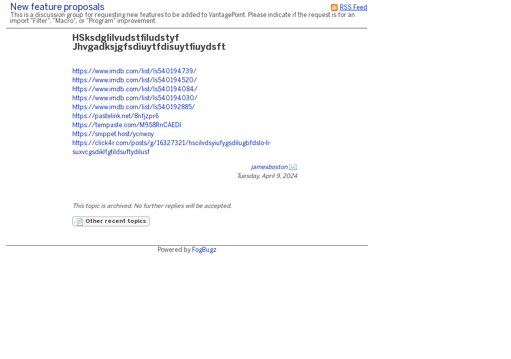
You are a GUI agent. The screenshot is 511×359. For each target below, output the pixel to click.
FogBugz (204, 250)
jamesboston (269, 167)
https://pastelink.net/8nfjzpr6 (115, 116)
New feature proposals (57, 7)
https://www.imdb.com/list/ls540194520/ (134, 80)
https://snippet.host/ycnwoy (113, 134)
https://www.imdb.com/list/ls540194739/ (134, 71)
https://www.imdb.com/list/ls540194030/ (135, 98)
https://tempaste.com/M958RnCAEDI (126, 125)
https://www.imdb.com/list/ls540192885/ (133, 107)
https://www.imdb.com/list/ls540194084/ (135, 89)
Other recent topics (111, 222)
